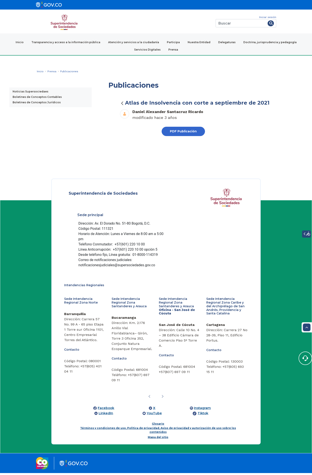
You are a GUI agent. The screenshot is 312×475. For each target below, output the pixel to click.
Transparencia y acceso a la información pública (65, 42)
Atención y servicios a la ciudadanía (133, 42)
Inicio (20, 42)
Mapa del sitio (158, 439)
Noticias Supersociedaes (30, 91)
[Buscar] (241, 23)
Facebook (106, 410)
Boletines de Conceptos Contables (37, 97)
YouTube (154, 415)
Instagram (202, 410)
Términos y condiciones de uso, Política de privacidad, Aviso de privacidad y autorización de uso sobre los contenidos (158, 432)
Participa (173, 42)
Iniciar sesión (267, 17)
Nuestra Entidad (199, 42)
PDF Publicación (183, 131)
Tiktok (203, 415)
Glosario (158, 425)
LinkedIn (106, 415)
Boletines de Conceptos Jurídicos (37, 102)
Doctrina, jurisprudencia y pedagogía (270, 42)
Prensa (173, 49)
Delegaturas (227, 42)
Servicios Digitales (147, 49)
